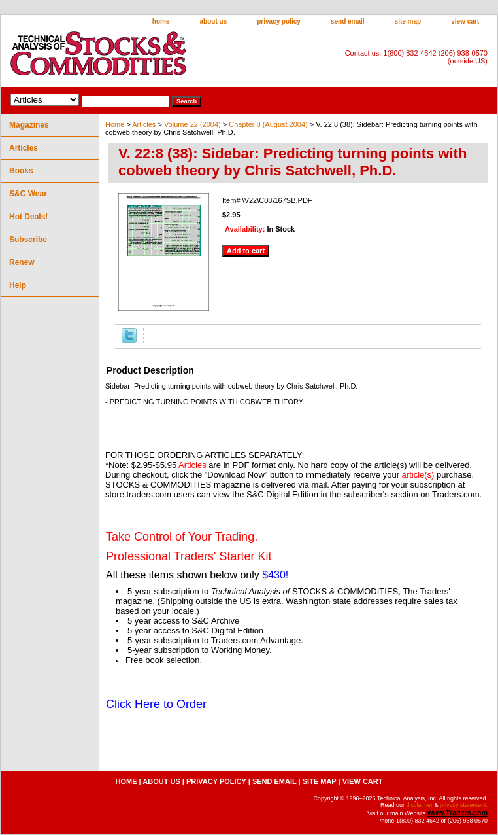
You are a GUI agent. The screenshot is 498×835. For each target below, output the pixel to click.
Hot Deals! (28, 216)
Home (114, 124)
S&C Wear (28, 193)
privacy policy (279, 21)
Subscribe (28, 239)
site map (408, 21)
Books (21, 170)
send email (348, 21)
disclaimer (419, 805)
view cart (465, 21)
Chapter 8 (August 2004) (268, 124)
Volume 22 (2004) (192, 124)
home (161, 21)
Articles (144, 124)
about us (213, 21)
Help (17, 285)
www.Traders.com (457, 813)
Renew (22, 262)
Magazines (29, 125)
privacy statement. (464, 805)
